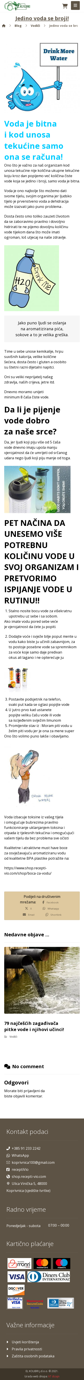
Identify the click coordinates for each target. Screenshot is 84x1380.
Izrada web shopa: (36, 1376)
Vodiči (13, 1037)
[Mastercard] (42, 1263)
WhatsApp (17, 1155)
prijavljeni (32, 1090)
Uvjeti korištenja (22, 1342)
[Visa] (16, 1276)
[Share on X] (28, 908)
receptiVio (17, 1169)
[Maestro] (61, 1263)
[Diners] (48, 1276)
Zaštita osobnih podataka (30, 1356)
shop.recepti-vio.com (26, 1176)
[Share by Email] (28, 915)
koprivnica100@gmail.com (30, 1162)
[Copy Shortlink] (53, 915)
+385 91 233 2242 (23, 1148)
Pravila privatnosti (24, 1349)
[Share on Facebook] (50, 902)
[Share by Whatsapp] (50, 908)
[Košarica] (65, 5)
